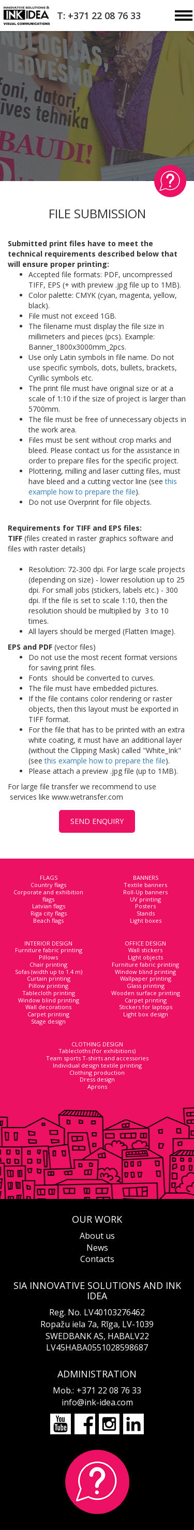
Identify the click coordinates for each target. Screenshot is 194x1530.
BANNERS (145, 877)
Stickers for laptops (145, 1007)
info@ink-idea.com (97, 1402)
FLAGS (48, 877)
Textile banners (145, 885)
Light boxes (145, 920)
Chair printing (48, 964)
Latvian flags (48, 906)
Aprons (97, 1086)
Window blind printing (48, 1000)
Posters (145, 906)
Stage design (48, 1021)
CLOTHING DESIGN (97, 1044)
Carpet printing (48, 1014)
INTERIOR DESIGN (48, 943)
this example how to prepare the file (102, 486)
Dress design (97, 1079)
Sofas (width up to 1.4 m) (48, 972)
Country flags (48, 885)
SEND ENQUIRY (97, 821)
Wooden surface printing (145, 993)
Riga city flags (49, 913)
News (97, 1247)
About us (97, 1235)
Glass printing (146, 985)
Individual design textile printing (97, 1065)
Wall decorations (48, 1007)
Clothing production (97, 1072)
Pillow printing (48, 985)
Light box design (145, 1014)
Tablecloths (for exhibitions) (97, 1051)
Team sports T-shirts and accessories (97, 1058)
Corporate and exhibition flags (48, 895)
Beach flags (48, 920)
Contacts (97, 1259)
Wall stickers (145, 950)
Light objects (145, 957)
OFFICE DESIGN (145, 943)
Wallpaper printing (145, 978)
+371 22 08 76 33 (109, 1390)
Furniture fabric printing (48, 950)
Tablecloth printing (48, 993)
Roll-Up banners (145, 892)
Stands (146, 913)
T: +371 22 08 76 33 (99, 15)
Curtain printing (48, 978)
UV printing (145, 899)
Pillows (48, 957)
